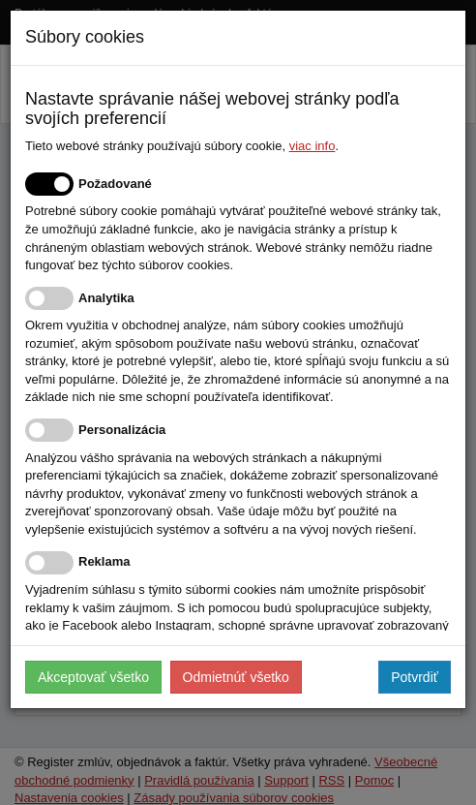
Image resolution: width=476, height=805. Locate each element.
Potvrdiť (414, 677)
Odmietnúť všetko (236, 677)
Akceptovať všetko (93, 677)
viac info (312, 146)
